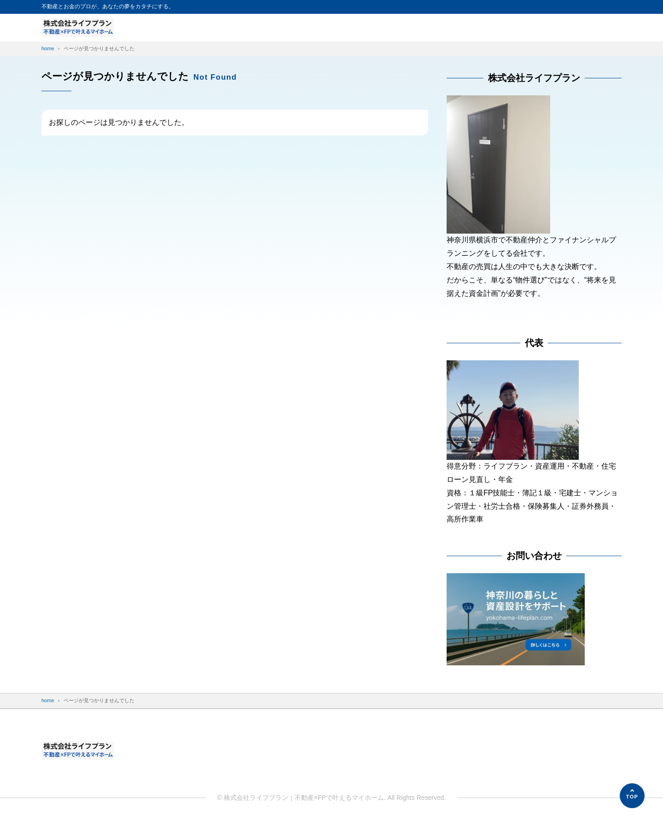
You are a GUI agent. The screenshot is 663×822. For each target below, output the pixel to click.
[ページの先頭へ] (632, 795)
